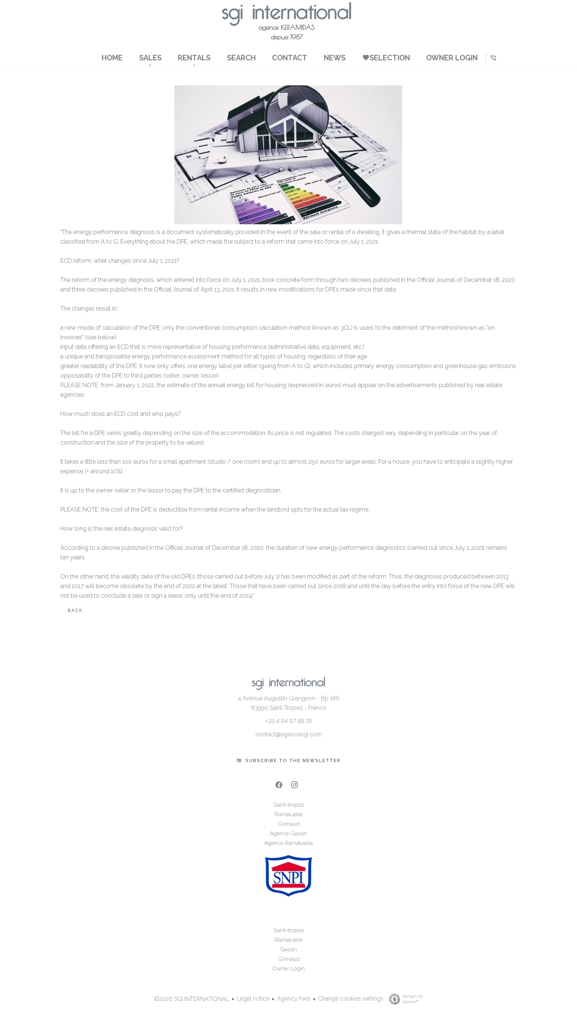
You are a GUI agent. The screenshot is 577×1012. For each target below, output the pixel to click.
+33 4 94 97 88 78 (288, 721)
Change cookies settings (350, 998)
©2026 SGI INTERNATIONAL (191, 998)
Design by (404, 999)
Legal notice (253, 998)
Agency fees (294, 998)
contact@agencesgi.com (288, 734)
